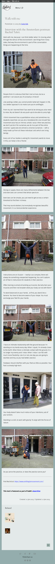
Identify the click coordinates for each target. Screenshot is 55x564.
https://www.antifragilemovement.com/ (29, 481)
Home (3, 1)
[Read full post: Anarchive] (9, 517)
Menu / (19, 8)
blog (8, 1)
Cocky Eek (24, 24)
